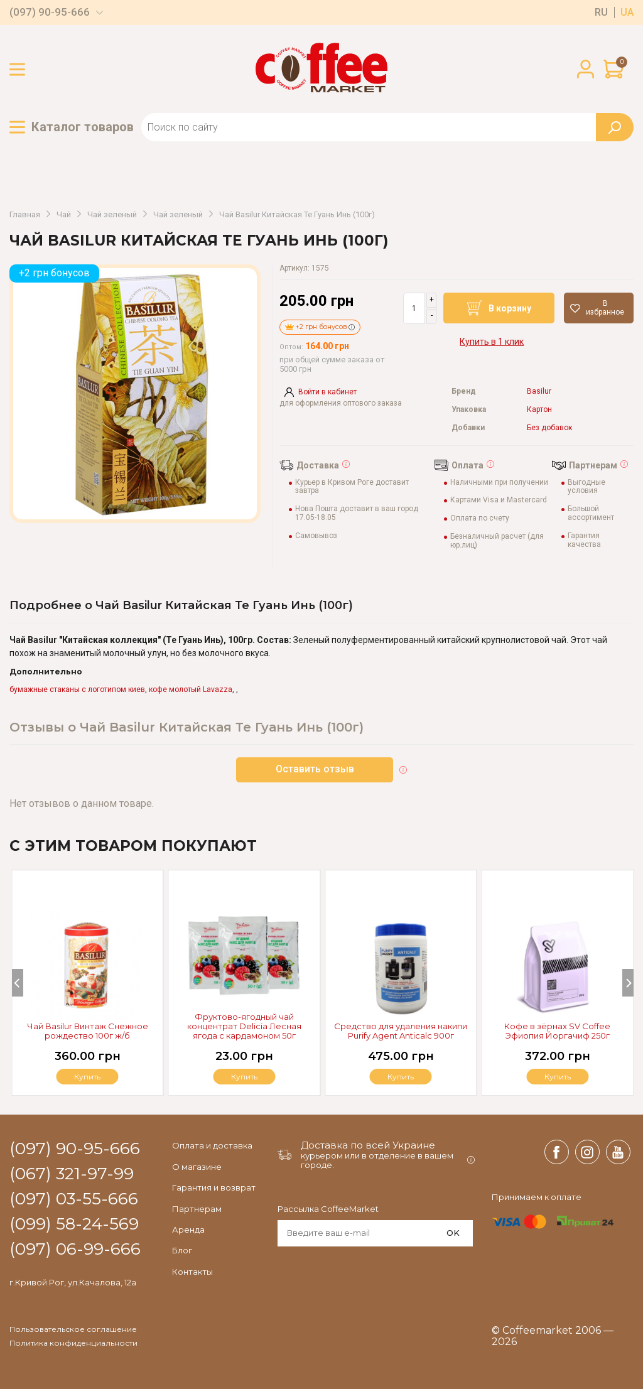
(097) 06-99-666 (75, 1249)
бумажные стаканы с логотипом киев (77, 689)
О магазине (197, 1167)
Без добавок (549, 428)
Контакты (192, 1272)
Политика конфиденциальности (73, 1343)
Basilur (539, 391)
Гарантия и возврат (214, 1187)
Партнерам (197, 1209)
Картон (539, 410)
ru (601, 12)
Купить (557, 1076)
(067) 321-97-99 (71, 1174)
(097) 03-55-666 (73, 1199)
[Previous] (17, 983)
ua (627, 12)
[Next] (628, 983)
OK (453, 1233)
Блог (182, 1250)
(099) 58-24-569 (74, 1224)
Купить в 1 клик (492, 342)
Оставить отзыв (315, 769)
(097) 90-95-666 (49, 12)
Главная (24, 214)
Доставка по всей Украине (368, 1145)
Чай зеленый (112, 214)
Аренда (188, 1229)
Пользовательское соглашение (73, 1329)
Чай (64, 214)
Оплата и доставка (212, 1145)
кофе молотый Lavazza (190, 689)
